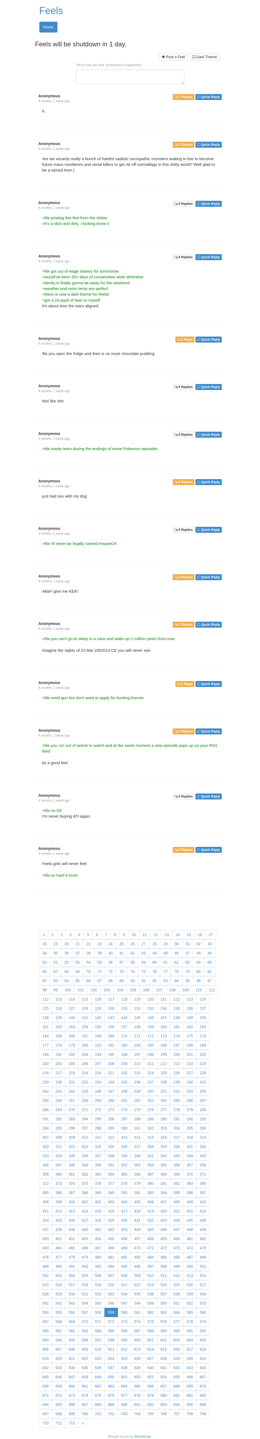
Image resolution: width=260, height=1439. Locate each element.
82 (45, 981)
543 (72, 1303)
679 (150, 1395)
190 (46, 1054)
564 (177, 1312)
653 (150, 1377)
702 (111, 1414)
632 (46, 1368)
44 (154, 953)
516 (59, 1285)
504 (72, 1275)
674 (85, 1395)
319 (203, 1137)
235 (124, 1082)
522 (137, 1285)
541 (46, 1303)
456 (124, 1239)
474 (190, 1248)
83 (55, 981)
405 (137, 1202)
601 (150, 1340)
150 (203, 1017)
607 (59, 1349)
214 (190, 1063)
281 (46, 1119)
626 (137, 1358)
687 (85, 1404)
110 (198, 990)
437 (46, 1229)
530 (72, 1294)
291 (177, 1119)
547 (124, 1303)
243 (59, 1091)
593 (46, 1340)
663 (111, 1386)
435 (190, 1220)
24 (110, 944)
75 (144, 971)
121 (164, 999)
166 (72, 1036)
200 (177, 1054)
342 (164, 1156)
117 (111, 999)
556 (72, 1312)
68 (67, 971)
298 (98, 1128)
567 (46, 1321)
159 (150, 1027)
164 (46, 1036)
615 (164, 1349)
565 (190, 1312)
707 (177, 1414)
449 (203, 1229)
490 (59, 1266)
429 (111, 1220)
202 (203, 1054)
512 (177, 1275)
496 (137, 1266)
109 (185, 990)
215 (203, 1063)
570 (85, 1321)
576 (164, 1321)
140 (72, 1017)
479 (85, 1257)
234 (111, 1082)
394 (164, 1192)
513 (190, 1275)
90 (132, 981)
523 (150, 1285)
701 (98, 1414)
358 (203, 1165)
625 (124, 1358)
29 (165, 944)
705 (150, 1414)
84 (67, 981)
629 (177, 1358)
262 (137, 1100)
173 (164, 1036)
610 (98, 1349)
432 (150, 1220)
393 (150, 1192)
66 (45, 971)
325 (111, 1146)
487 (190, 1257)
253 (190, 1091)
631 (203, 1358)
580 (46, 1331)
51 (55, 962)
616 (177, 1349)
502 (46, 1275)
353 (137, 1165)
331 (190, 1146)
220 (98, 1073)
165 (59, 1036)
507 (111, 1275)
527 (203, 1285)
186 (164, 1045)
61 (165, 962)
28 (154, 944)
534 (124, 1294)
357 (190, 1165)
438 (59, 1229)
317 (177, 1137)
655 (177, 1377)
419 (150, 1211)
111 (212, 990)
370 (190, 1174)
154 (85, 1027)
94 (176, 981)
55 (99, 962)
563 (164, 1312)
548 (137, 1303)
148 (177, 1017)
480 (98, 1257)
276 (150, 1110)
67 (55, 971)
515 (46, 1285)
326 (124, 1146)
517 (72, 1285)
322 (72, 1146)
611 (111, 1349)
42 (132, 953)
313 (124, 1137)
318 (190, 1137)
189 (203, 1045)
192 (72, 1054)
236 (137, 1082)
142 (98, 1017)
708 (190, 1414)
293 (203, 1119)
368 (164, 1174)
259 (98, 1100)
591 (190, 1331)
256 (59, 1100)
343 (177, 1156)
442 (111, 1229)
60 (154, 962)
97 (209, 981)
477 (59, 1257)
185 (150, 1045)
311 (98, 1137)
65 (209, 962)
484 (150, 1257)
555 (59, 1312)
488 (203, 1257)
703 (124, 1414)
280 (203, 1110)
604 (190, 1340)
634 (72, 1368)
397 (203, 1192)
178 (59, 1045)
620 (59, 1358)
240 (190, 1082)
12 (156, 935)
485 (164, 1257)
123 (190, 999)
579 (203, 1321)
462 (203, 1239)
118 (124, 999)
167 (85, 1036)
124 (203, 999)
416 (111, 1211)
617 (190, 1349)
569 (72, 1321)
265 (177, 1100)
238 (164, 1082)
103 (107, 990)
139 (59, 1017)
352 (124, 1165)
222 (124, 1073)
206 (85, 1063)
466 (85, 1248)
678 (137, 1395)
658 (46, 1386)
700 (85, 1414)
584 (98, 1331)
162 (190, 1027)
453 (85, 1239)
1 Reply (185, 339)
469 (124, 1248)
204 (59, 1063)
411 (46, 1211)
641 (164, 1368)
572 (111, 1321)
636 (98, 1368)
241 (203, 1082)
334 (59, 1156)
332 (203, 1146)
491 (72, 1266)
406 (150, 1202)
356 (177, 1165)
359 (46, 1174)
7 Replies (183, 97)
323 (85, 1146)
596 (85, 1340)
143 (111, 1017)
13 (167, 935)
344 (190, 1156)
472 (164, 1248)
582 (72, 1331)
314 (137, 1137)
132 (137, 1008)
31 (187, 944)
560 (124, 1312)
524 (164, 1285)
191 (59, 1054)
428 (98, 1220)
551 (177, 1303)
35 (55, 953)
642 (177, 1368)
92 (154, 981)
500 (190, 1266)
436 (203, 1220)
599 (124, 1340)
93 (165, 981)
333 (46, 1156)
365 (124, 1174)
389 (98, 1192)
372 (46, 1183)
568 (59, 1321)
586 (124, 1331)
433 (164, 1220)
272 (98, 1110)
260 (111, 1100)
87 (99, 981)
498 (164, 1266)
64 (199, 962)
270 (72, 1110)
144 (124, 1017)
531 (85, 1294)
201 (190, 1054)
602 (164, 1340)
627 (150, 1358)
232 (85, 1082)
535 (137, 1294)
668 (177, 1386)
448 (190, 1229)
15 (189, 935)
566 (203, 1312)
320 (46, 1146)
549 (150, 1303)
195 (111, 1054)
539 (190, 1294)
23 (99, 944)
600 (137, 1340)
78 (176, 971)
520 (111, 1285)
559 (111, 1312)
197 (137, 1054)
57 (122, 962)
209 (124, 1063)
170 (124, 1036)
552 (190, 1303)
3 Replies (183, 145)
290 (164, 1119)
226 (177, 1073)
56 (110, 962)
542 (59, 1303)
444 (137, 1229)
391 (124, 1192)
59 (144, 962)
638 (124, 1368)
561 (137, 1312)
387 (72, 1192)
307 (46, 1137)
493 (98, 1266)
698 (59, 1414)
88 (110, 981)
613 (137, 1349)
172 (150, 1036)
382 (177, 1183)
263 (150, 1100)
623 (98, 1358)
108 (172, 990)
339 (124, 1156)
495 (124, 1266)
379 (137, 1183)
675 (98, 1395)
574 (137, 1321)
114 (72, 999)
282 (59, 1119)
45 (165, 953)
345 (203, 1156)
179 (72, 1045)
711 (59, 1423)
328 (150, 1146)
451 (59, 1239)
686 (72, 1404)
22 (88, 944)
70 (88, 971)
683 (203, 1395)
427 (85, 1220)
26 (132, 944)
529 (59, 1294)
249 (137, 1091)
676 (111, 1395)
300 (124, 1128)
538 (177, 1294)
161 (177, 1027)
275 (137, 1110)
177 (46, 1045)
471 (150, 1248)
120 (150, 999)
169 (111, 1036)
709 (203, 1414)
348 (72, 1165)
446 (164, 1229)
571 (98, 1321)
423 (203, 1211)
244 (72, 1091)
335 (72, 1156)
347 (59, 1165)
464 (59, 1248)
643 (190, 1368)
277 (164, 1110)
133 (150, 1008)
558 (98, 1312)
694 (177, 1404)
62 (176, 962)
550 (164, 1303)
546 (111, 1303)
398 (46, 1202)
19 (55, 944)
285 (98, 1119)
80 (199, 971)
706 (164, 1414)
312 (111, 1137)
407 (164, 1202)
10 (133, 935)
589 (164, 1331)
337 (98, 1156)
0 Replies (183, 204)
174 (177, 1036)
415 (98, 1211)
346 (46, 1165)
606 (46, 1349)
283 (72, 1119)
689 (111, 1404)
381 (164, 1183)
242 (46, 1091)
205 (72, 1063)
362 (85, 1174)
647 (72, 1377)
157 (124, 1027)
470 (137, 1248)
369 (177, 1174)
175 (190, 1036)
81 (209, 971)
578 (190, 1321)
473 (177, 1248)
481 (111, 1257)
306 (203, 1128)
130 (111, 1008)
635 (85, 1368)
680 (164, 1395)
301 (137, 1128)
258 (85, 1100)
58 (132, 962)
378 (124, 1183)
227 (190, 1073)
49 (209, 953)
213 (177, 1063)
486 (177, 1257)
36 (67, 953)
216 (46, 1073)
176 (203, 1036)
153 (72, 1027)
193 (85, 1054)
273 (111, 1110)
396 (190, 1192)
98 (45, 990)
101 (81, 990)
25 (122, 944)
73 (122, 971)
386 (59, 1192)
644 (203, 1368)
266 (190, 1100)
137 (203, 1008)
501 (203, 1266)
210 (137, 1063)
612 (124, 1349)
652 (137, 1377)
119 (137, 999)
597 (98, 1340)
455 (111, 1239)
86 (88, 981)
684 (46, 1404)
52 (67, 962)
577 (177, 1321)
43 (144, 953)
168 (98, 1036)
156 (111, 1027)
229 (46, 1082)
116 (98, 999)
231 (72, 1082)
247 (111, 1091)
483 (137, 1257)
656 (190, 1377)
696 (203, 1404)
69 (77, 971)
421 (177, 1211)
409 (190, 1202)
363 (98, 1174)
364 (111, 1174)
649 (98, 1377)
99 (55, 990)
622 (85, 1358)
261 (124, 1100)
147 (164, 1017)
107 (159, 990)
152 (59, 1027)
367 (150, 1174)
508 (124, 1275)
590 (177, 1331)
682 (190, 1395)
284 (85, 1119)
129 (98, 1008)
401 (85, 1202)
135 (177, 1008)
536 (150, 1294)
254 (203, 1091)
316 (164, 1137)
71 (99, 971)
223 (137, 1073)
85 (77, 981)
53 (77, 962)
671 (46, 1395)
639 (137, 1368)
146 (150, 1017)
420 (164, 1211)
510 (150, 1275)
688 (98, 1404)
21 (77, 944)
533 (111, 1294)
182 (111, 1045)
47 (187, 953)
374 (72, 1183)
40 (110, 953)
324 (98, 1146)
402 (98, 1202)
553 (203, 1303)
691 (137, 1404)
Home (48, 27)
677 (124, 1395)
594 (59, 1340)
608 (72, 1349)
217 (59, 1073)
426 (72, 1220)
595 (72, 1340)
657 (203, 1377)
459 (164, 1239)
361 (72, 1174)
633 (59, 1368)
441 (98, 1229)
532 (98, 1294)
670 (203, 1386)
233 (98, 1082)
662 (98, 1386)
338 (111, 1156)
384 (203, 1183)
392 (137, 1192)
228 (203, 1073)
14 (178, 935)
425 (59, 1220)
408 (177, 1202)
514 (203, 1275)
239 (177, 1082)
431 (137, 1220)
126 (59, 1008)
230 (59, 1082)
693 (164, 1404)
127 (72, 1008)
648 (85, 1377)
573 (124, 1321)
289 (150, 1119)
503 (59, 1275)
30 (176, 944)
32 (199, 944)
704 (137, 1414)
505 (85, 1275)
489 (46, 1266)
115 (85, 999)
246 (98, 1091)
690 (124, 1404)
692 (150, 1404)
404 (124, 1202)
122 (177, 999)
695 (190, 1404)
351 (111, 1165)
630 (190, 1358)
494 (111, 1266)
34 (45, 953)
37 (77, 953)
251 (164, 1091)
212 (164, 1063)
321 (59, 1146)
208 (111, 1063)
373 (59, 1183)
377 (111, 1183)
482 (124, 1257)
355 (164, 1165)
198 (150, 1054)
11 (145, 935)
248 (124, 1091)
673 (72, 1395)
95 (187, 981)
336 (85, 1156)
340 (137, 1156)
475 (203, 1248)
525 (177, 1285)
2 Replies (183, 731)
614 (150, 1349)
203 (46, 1063)
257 (72, 1100)
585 (111, 1331)
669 (190, 1386)
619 (46, 1358)
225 (164, 1073)
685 (59, 1404)
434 (177, 1220)
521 (124, 1285)
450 (46, 1239)
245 (85, 1091)
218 (72, 1073)
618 (203, 1349)
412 (59, 1211)
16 (200, 935)
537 (164, 1294)
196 (124, 1054)
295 (59, 1128)
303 (164, 1128)
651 (124, 1377)
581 (59, 1331)
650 (111, 1377)
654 (164, 1377)
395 (177, 1192)
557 (85, 1312)
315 (150, 1137)
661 (85, 1386)
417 (124, 1211)
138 (46, 1017)
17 (211, 935)
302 (150, 1128)
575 (150, 1321)
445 (150, 1229)
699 (72, 1414)
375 (85, 1183)
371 (203, 1174)
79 (187, 971)
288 (137, 1119)
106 (146, 990)
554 (46, 1312)
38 (88, 953)
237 (150, 1082)
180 (85, 1045)
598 (111, 1340)
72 (110, 971)
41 (122, 953)
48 (199, 953)
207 (98, 1063)
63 (187, 962)
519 (98, 1285)
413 (72, 1211)
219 (85, 1073)
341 (150, 1156)
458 (150, 1239)
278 (177, 1110)
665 (137, 1386)
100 (68, 990)
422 (190, 1211)
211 (150, 1063)
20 (67, 944)
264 (164, 1100)
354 (150, 1165)
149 (190, 1017)
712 (72, 1423)
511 (164, 1275)
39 (99, 953)
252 (177, 1091)
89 (122, 981)
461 (190, 1239)
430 (124, 1220)
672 (59, 1395)
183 (124, 1045)
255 (46, 1100)
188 (190, 1045)
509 (137, 1275)
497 (150, 1266)
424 (46, 1220)
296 (72, 1128)
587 (137, 1331)
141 (85, 1017)
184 (137, 1045)
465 (72, 1248)
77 (165, 971)
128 (85, 1008)
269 (59, 1110)
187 (177, 1045)
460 (177, 1239)
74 (132, 971)
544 (85, 1303)
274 (124, 1110)
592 (203, 1331)
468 (111, 1248)
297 (85, 1128)
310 (85, 1137)
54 (88, 962)
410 (203, 1202)
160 (164, 1027)
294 (46, 1128)
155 (98, 1027)
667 (164, 1386)
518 (85, 1285)
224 (150, 1073)
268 (46, 1110)
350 (98, 1165)
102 (94, 990)
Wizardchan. (143, 1436)
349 (85, 1165)
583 (85, 1331)
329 (164, 1146)
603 (177, 1340)
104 (120, 990)
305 (190, 1128)
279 (190, 1110)
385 (46, 1192)
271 (85, 1110)
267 (203, 1100)
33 (209, 944)
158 (137, 1027)
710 (46, 1423)
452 (72, 1239)
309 (72, 1137)
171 (137, 1036)
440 (85, 1229)
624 (111, 1358)
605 (203, 1340)
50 (45, 962)
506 (98, 1275)
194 (98, 1054)
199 (164, 1054)
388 (85, 1192)
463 (46, 1248)
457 (137, 1239)
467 (98, 1248)
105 (133, 990)
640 (150, 1368)
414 (85, 1211)
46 (176, 953)
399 (59, 1202)
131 (124, 1008)
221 (111, 1073)
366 (137, 1174)
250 (150, 1091)
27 (144, 944)
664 (124, 1386)
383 (190, 1183)
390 (111, 1192)
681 (177, 1395)
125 (46, 1008)
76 (154, 971)
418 (137, 1211)
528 (46, 1294)
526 (190, 1285)
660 (72, 1386)
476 (46, 1257)
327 (137, 1146)
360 (59, 1174)
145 (137, 1017)
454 (98, 1239)
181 (98, 1045)
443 (124, 1229)
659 (59, 1386)
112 (46, 999)
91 (144, 981)
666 (150, 1386)
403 (111, 1202)
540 (203, 1294)
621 (72, 1358)
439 (72, 1229)
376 (98, 1183)
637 (111, 1368)
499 (177, 1266)
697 (46, 1414)
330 (177, 1146)
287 (124, 1119)
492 (85, 1266)
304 (177, 1128)
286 (111, 1119)
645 (46, 1377)
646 (59, 1377)
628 (164, 1358)
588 (150, 1331)
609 (85, 1349)
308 (59, 1137)
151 (46, 1027)
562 (150, 1312)
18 (45, 944)
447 (177, 1229)
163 (203, 1027)
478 (72, 1257)
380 (150, 1183)
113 (59, 999)
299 (111, 1128)
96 (199, 981)
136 (190, 1008)
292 (190, 1119)
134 (164, 1008)
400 (72, 1202)
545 (98, 1303)
